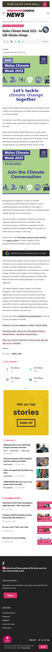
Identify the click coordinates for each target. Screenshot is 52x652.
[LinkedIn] (37, 379)
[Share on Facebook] (7, 42)
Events (5, 451)
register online (12, 240)
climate (14, 354)
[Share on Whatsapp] (15, 42)
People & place (25, 451)
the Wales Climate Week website (32, 237)
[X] (37, 369)
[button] (43, 647)
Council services (14, 451)
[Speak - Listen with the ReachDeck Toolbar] (45, 29)
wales (20, 354)
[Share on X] (11, 42)
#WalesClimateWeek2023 (30, 316)
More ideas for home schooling (13, 538)
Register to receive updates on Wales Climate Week (24, 325)
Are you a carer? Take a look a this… (15, 527)
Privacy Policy (26, 648)
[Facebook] (14, 369)
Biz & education (17, 26)
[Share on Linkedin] (19, 42)
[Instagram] (14, 379)
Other (6, 26)
